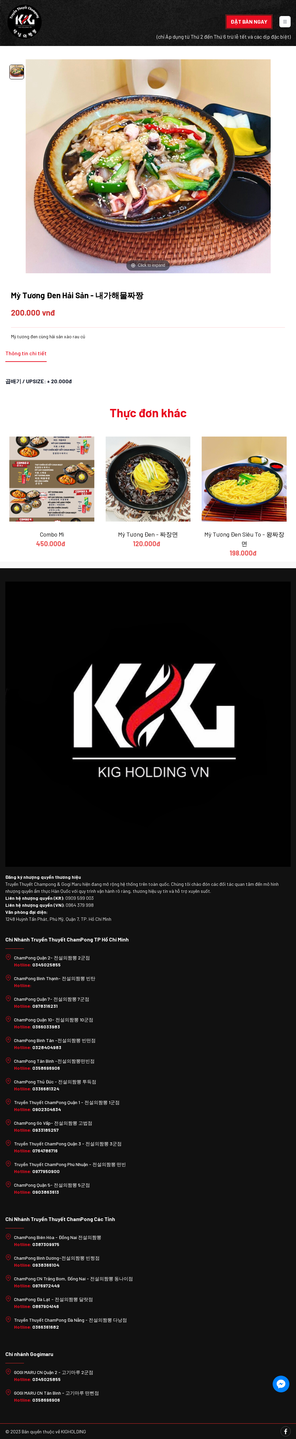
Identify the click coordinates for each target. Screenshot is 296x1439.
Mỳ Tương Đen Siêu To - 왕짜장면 (244, 539)
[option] (16, 73)
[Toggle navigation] (285, 21)
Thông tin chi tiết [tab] (26, 353)
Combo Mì (52, 534)
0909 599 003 (79, 898)
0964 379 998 (80, 905)
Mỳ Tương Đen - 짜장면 (148, 534)
